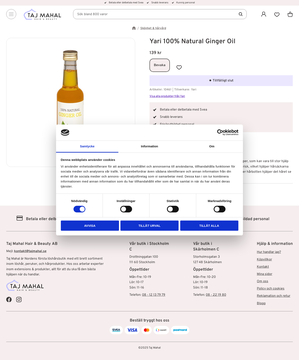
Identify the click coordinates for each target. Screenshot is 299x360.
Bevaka (159, 65)
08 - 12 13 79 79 (153, 295)
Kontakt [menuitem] (263, 267)
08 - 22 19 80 (216, 295)
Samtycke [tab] (87, 146)
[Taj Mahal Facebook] (9, 300)
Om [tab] (211, 146)
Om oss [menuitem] (262, 281)
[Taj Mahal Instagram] (19, 300)
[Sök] (240, 14)
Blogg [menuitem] (261, 303)
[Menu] (11, 14)
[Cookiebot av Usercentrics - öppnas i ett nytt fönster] (220, 132)
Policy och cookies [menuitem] (270, 289)
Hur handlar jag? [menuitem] (269, 252)
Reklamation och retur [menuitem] (273, 296)
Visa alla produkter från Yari (167, 96)
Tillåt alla (209, 225)
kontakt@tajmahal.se (30, 251)
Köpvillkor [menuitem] (264, 260)
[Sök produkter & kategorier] (159, 14)
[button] (277, 14)
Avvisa (90, 225)
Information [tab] (149, 146)
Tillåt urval (149, 225)
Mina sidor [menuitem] (264, 274)
